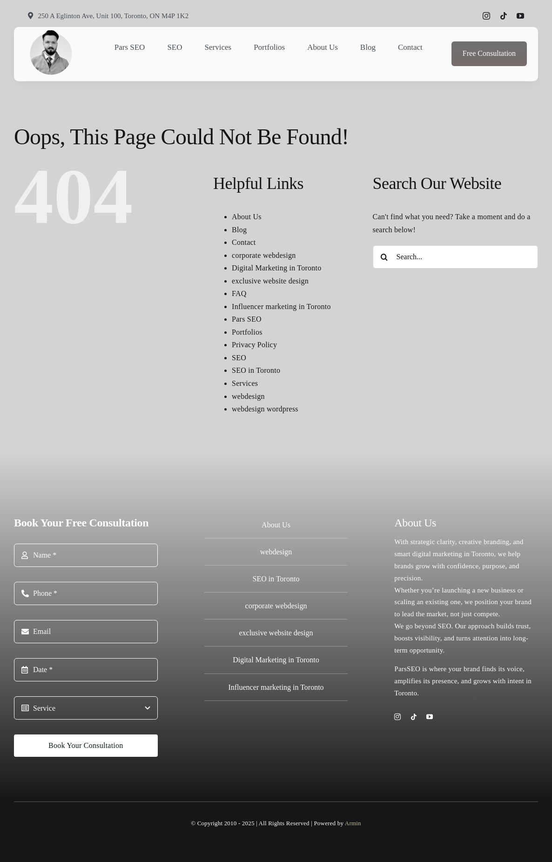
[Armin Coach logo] (51, 32)
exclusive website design (270, 281)
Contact (244, 242)
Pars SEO (247, 319)
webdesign (248, 396)
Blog (239, 230)
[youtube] (520, 16)
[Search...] (455, 257)
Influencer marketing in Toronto (281, 306)
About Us (247, 217)
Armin (353, 823)
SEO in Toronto (256, 370)
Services (245, 383)
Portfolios (247, 332)
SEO (239, 358)
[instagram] (486, 16)
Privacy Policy (254, 345)
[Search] (384, 257)
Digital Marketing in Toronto (276, 268)
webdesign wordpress (265, 409)
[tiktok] (503, 16)
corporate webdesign (264, 255)
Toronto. (406, 693)
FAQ (239, 293)
